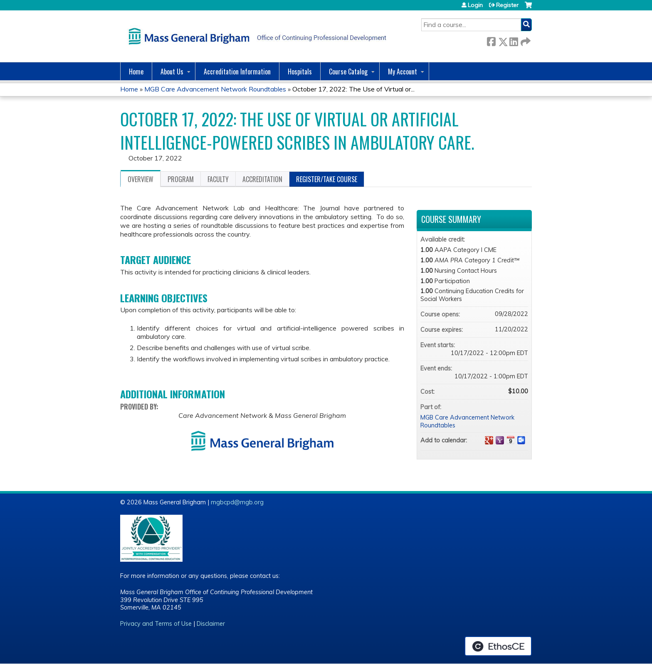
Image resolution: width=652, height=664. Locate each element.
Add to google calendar (489, 440)
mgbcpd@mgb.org (237, 502)
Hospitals (300, 72)
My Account (402, 72)
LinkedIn (513, 40)
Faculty (218, 179)
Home (136, 72)
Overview (140, 179)
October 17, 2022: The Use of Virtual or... (353, 89)
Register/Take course (326, 179)
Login (475, 5)
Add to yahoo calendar (500, 440)
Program (181, 179)
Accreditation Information (237, 72)
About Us (172, 72)
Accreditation (262, 179)
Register (507, 5)
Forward (525, 40)
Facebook (491, 40)
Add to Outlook (521, 440)
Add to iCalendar (510, 440)
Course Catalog (348, 72)
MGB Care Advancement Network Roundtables (215, 89)
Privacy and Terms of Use (156, 623)
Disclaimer (211, 623)
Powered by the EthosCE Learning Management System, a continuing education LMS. (498, 646)
